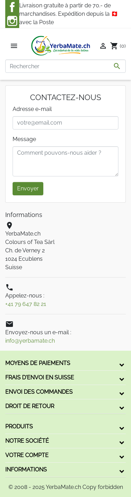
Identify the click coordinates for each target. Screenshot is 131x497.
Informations (26, 469)
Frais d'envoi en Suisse (39, 377)
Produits (19, 426)
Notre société (27, 441)
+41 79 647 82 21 (25, 304)
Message (24, 139)
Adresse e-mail (32, 109)
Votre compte (27, 455)
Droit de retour (29, 406)
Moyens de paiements (37, 363)
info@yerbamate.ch (30, 340)
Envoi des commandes (39, 391)
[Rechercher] (65, 66)
